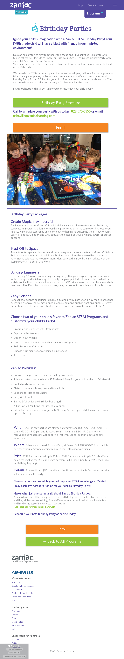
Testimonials (17, 590)
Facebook (16, 640)
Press (14, 601)
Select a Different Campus (23, 587)
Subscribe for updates (14, 649)
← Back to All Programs (62, 542)
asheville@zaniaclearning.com (34, 116)
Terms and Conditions (21, 597)
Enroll (60, 128)
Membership (17, 622)
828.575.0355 (81, 111)
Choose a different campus (14, 656)
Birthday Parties (19, 626)
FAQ (13, 630)
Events (15, 619)
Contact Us (14, 653)
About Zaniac (17, 583)
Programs (94, 13)
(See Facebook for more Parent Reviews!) (34, 507)
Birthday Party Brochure (60, 103)
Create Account (96, 5)
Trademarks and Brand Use (23, 594)
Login (80, 5)
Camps (15, 615)
